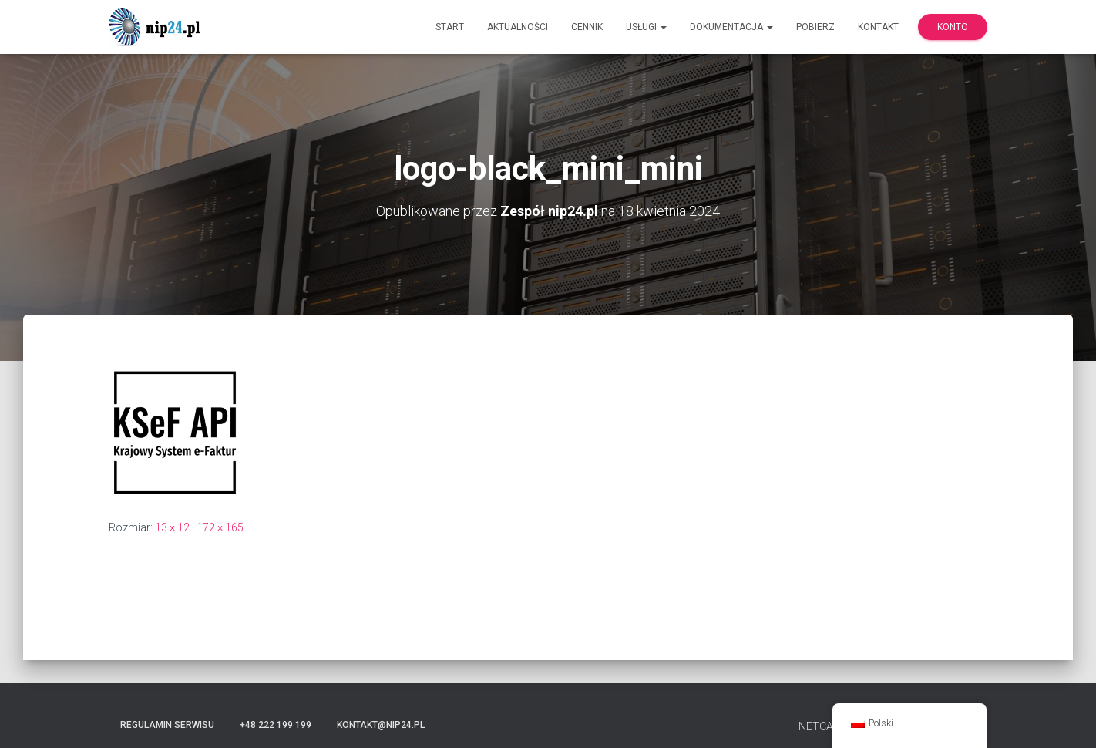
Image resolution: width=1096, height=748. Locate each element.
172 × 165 (220, 527)
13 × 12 (172, 527)
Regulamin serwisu (167, 724)
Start (449, 27)
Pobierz (815, 27)
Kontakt (878, 27)
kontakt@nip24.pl (381, 724)
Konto (952, 27)
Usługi (646, 27)
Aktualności (517, 27)
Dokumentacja (731, 27)
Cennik (587, 27)
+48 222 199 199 (275, 724)
